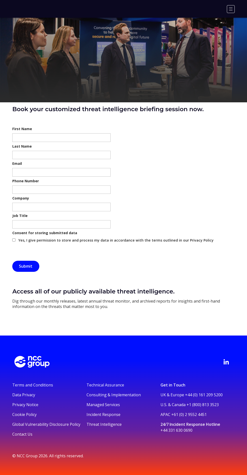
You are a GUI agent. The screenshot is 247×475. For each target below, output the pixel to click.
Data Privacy (23, 395)
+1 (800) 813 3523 (203, 404)
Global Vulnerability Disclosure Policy (46, 424)
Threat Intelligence (104, 424)
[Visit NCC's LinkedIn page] (226, 362)
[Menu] (231, 9)
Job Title (20, 215)
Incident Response (103, 414)
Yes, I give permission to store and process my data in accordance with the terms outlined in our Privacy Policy (116, 240)
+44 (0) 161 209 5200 (204, 395)
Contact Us (22, 434)
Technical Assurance (105, 385)
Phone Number (25, 181)
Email (17, 163)
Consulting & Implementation (114, 395)
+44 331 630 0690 (176, 430)
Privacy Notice (25, 404)
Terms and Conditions (32, 385)
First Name (22, 128)
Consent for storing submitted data (44, 232)
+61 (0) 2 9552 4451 (189, 414)
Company (20, 198)
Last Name (22, 146)
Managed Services (103, 404)
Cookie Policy (24, 414)
